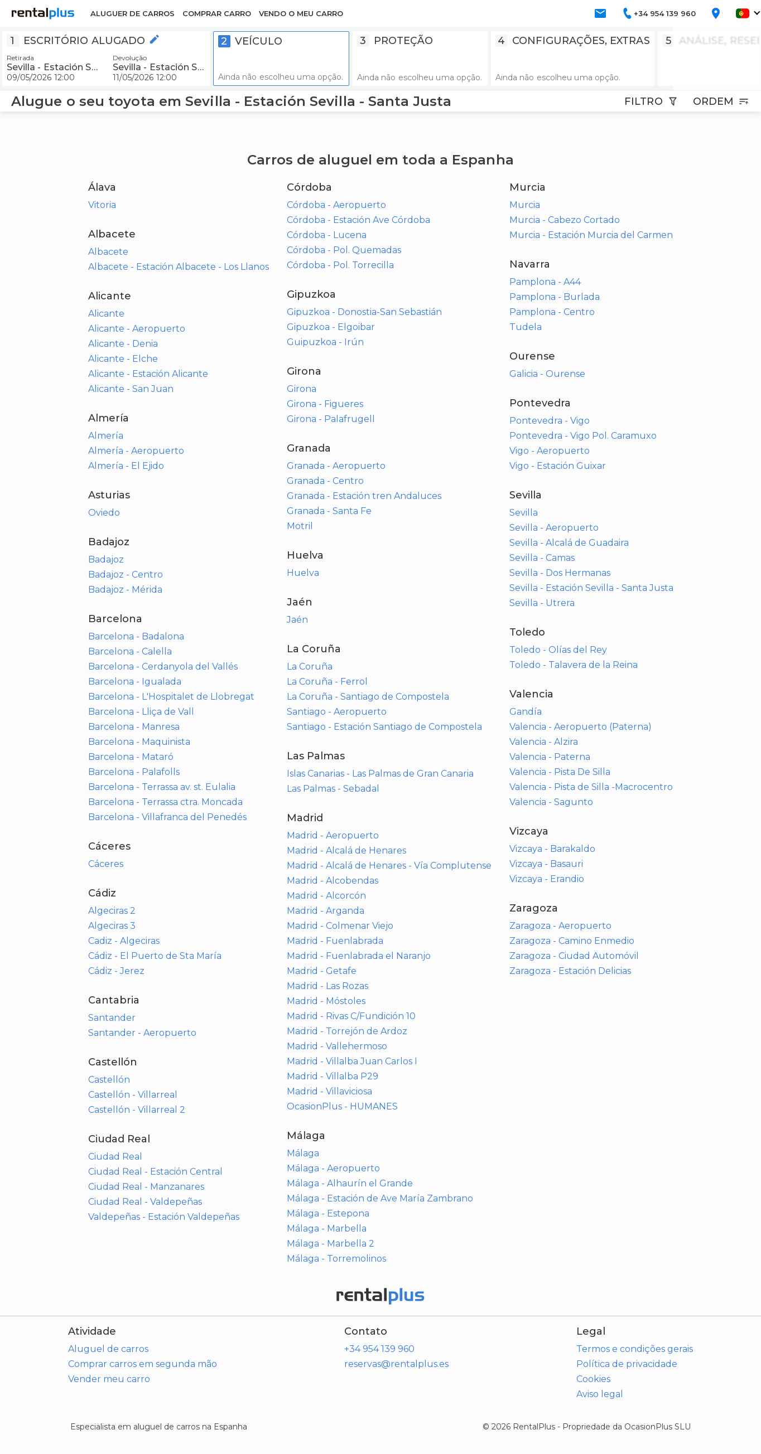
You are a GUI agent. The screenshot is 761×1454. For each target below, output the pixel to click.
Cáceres (105, 864)
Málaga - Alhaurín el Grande (350, 1183)
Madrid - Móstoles (326, 1001)
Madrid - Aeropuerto (333, 835)
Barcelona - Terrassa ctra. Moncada (165, 802)
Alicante (106, 313)
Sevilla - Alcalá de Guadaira (569, 542)
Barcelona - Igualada (134, 681)
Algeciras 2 (112, 910)
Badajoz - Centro (125, 574)
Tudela (525, 327)
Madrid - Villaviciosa (329, 1091)
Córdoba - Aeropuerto (336, 205)
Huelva (303, 573)
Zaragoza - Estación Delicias (570, 971)
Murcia (524, 205)
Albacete (108, 251)
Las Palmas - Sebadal (333, 788)
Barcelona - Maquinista (139, 741)
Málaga (303, 1153)
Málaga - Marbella (327, 1228)
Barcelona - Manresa (134, 726)
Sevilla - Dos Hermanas (559, 573)
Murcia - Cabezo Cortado (564, 220)
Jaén (297, 619)
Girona (301, 389)
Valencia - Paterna (549, 757)
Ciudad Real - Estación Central (155, 1171)
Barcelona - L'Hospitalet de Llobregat (171, 696)
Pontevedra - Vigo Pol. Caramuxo (583, 435)
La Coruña (310, 666)
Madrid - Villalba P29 (332, 1076)
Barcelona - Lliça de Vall (141, 711)
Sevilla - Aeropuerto (554, 527)
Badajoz (106, 559)
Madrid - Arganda (325, 910)
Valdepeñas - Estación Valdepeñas (163, 1216)
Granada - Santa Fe (329, 511)
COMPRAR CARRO (216, 13)
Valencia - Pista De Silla (559, 772)
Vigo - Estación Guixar (557, 466)
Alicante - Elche (123, 358)
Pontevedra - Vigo (549, 420)
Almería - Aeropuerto (136, 450)
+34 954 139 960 (379, 1349)
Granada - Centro (325, 481)
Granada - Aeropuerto (336, 466)
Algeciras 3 (112, 925)
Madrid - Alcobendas (332, 880)
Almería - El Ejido (126, 466)
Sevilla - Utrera (542, 603)
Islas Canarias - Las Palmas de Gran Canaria (380, 773)
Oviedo (104, 512)
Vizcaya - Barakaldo (552, 849)
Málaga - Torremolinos (336, 1258)
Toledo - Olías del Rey (558, 649)
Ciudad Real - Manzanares (146, 1186)
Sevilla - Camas (542, 557)
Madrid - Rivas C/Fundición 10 (351, 1016)
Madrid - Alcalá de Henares (346, 850)
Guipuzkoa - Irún (325, 342)
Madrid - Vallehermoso (337, 1046)
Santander (112, 1017)
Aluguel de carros (108, 1349)
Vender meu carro (109, 1379)
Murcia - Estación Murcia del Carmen (591, 235)
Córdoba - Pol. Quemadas (344, 250)
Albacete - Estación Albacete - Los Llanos (178, 266)
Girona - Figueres (325, 404)
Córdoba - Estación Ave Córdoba (358, 220)
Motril (300, 526)
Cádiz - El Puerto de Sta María (154, 956)
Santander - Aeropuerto (142, 1033)
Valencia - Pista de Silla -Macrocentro (591, 787)
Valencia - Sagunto (551, 802)
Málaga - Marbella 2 (330, 1243)
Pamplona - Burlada (554, 297)
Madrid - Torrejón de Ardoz (347, 1031)
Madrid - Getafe (322, 971)
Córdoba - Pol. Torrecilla (340, 265)
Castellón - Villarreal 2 (136, 1109)
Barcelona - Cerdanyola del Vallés (163, 666)
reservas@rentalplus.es (396, 1364)
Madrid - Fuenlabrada (335, 941)
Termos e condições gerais (634, 1349)
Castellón (109, 1079)
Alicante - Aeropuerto (136, 328)
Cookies (593, 1379)
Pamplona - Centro (552, 312)
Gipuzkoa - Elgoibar (331, 327)
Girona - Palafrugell (331, 419)
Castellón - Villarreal (132, 1094)
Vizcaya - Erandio (546, 879)
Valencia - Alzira (543, 741)
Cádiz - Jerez (116, 971)
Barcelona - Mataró (131, 757)
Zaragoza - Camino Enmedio (571, 941)
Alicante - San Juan (131, 389)
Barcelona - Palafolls (134, 772)
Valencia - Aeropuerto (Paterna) (580, 726)
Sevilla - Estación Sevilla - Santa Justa (591, 588)
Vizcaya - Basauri (546, 864)
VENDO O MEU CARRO (301, 13)
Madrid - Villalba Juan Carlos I (352, 1061)
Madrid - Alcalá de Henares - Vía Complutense (389, 865)
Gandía (525, 711)
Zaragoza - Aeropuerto (560, 925)
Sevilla (523, 512)
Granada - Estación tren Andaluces (364, 496)
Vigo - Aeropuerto (549, 450)
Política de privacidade (626, 1364)
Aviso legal (599, 1394)
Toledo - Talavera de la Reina (573, 665)
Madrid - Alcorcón (326, 895)
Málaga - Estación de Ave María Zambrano (380, 1198)
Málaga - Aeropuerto (333, 1168)
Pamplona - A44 (545, 282)
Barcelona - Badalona (136, 636)
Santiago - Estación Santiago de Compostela (384, 726)
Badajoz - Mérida (125, 589)
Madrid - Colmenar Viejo (340, 925)
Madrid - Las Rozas (327, 986)
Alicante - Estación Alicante (148, 374)
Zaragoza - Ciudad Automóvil (574, 956)
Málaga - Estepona (328, 1213)
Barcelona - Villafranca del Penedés (167, 817)
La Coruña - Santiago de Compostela (368, 696)
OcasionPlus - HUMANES (342, 1106)
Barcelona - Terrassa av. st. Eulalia (161, 787)
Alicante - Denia (123, 343)
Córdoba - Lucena (327, 235)
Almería (105, 435)
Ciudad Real (115, 1156)
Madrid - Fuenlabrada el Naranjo (359, 956)
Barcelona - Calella (130, 651)
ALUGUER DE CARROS (132, 13)
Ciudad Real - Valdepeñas (145, 1201)
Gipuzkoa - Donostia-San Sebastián (364, 312)
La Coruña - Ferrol (327, 681)
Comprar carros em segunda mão (142, 1364)
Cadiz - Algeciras (124, 941)
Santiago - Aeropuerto (337, 711)
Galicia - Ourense (547, 374)
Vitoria (102, 205)
